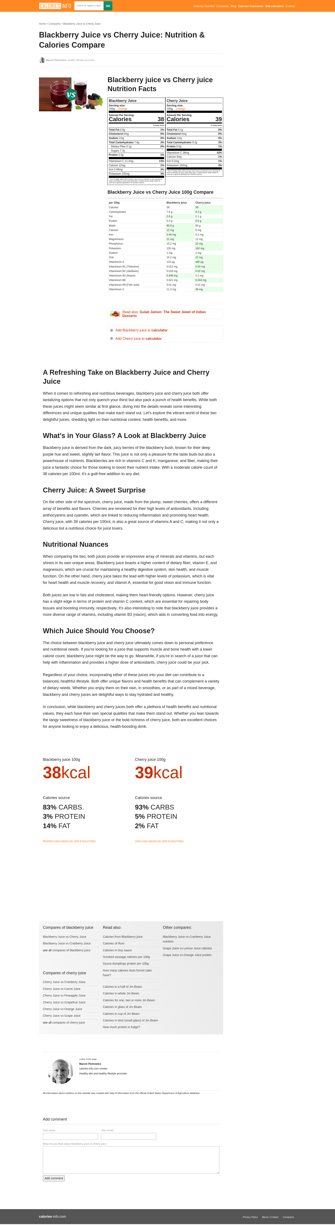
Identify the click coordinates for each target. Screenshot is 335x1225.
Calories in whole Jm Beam (121, 993)
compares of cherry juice (68, 1022)
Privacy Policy (250, 1217)
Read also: (164, 314)
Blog (233, 6)
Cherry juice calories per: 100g (151, 841)
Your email (107, 1130)
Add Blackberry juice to (141, 330)
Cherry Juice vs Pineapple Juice (64, 995)
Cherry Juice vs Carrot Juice (62, 989)
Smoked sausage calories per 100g (126, 957)
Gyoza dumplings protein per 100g (126, 963)
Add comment (54, 1178)
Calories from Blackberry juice (123, 936)
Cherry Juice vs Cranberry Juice (64, 982)
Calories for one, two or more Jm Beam (129, 1000)
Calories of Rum (113, 943)
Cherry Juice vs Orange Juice (62, 1009)
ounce (84, 841)
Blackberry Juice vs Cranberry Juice (67, 943)
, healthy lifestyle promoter (70, 60)
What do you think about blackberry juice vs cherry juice (74, 1143)
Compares (222, 6)
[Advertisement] (71, 157)
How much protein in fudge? (121, 1027)
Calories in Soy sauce (117, 950)
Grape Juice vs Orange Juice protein (187, 955)
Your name (49, 1130)
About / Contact (270, 1217)
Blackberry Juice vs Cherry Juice (81, 23)
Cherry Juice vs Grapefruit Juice (64, 1002)
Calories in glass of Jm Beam (122, 1007)
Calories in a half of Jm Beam (122, 986)
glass (93, 841)
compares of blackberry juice (71, 950)
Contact (290, 6)
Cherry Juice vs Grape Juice (62, 1015)
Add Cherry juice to (138, 338)
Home (42, 23)
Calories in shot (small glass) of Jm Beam (130, 1020)
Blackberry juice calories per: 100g (61, 841)
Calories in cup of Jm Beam (121, 1013)
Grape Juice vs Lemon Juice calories (187, 948)
